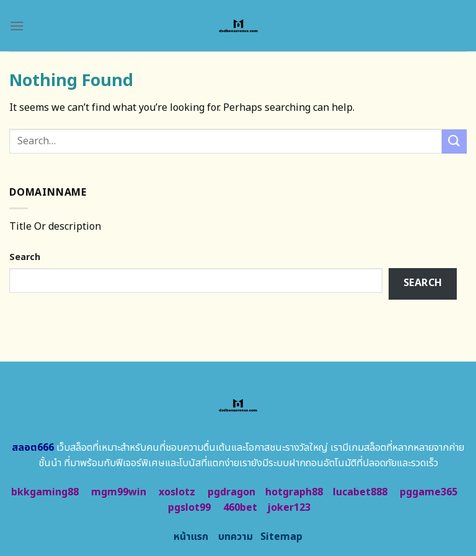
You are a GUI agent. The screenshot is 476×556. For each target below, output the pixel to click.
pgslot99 (189, 507)
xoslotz (177, 492)
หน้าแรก (191, 536)
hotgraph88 (294, 492)
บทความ (235, 536)
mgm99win (118, 492)
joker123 (289, 507)
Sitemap (281, 536)
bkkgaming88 (45, 492)
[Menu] (16, 26)
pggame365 (428, 492)
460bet (240, 507)
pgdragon (231, 492)
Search (24, 257)
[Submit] (454, 141)
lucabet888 (360, 492)
